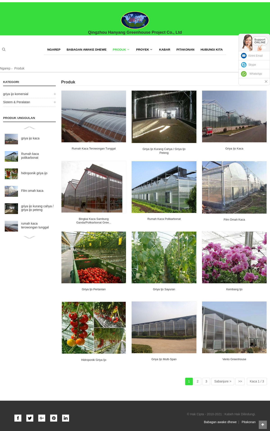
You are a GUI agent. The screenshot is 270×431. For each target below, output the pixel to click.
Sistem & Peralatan (16, 102)
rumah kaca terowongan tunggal (35, 225)
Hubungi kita (211, 49)
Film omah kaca (32, 190)
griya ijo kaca (30, 138)
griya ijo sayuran (164, 289)
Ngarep (53, 49)
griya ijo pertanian (94, 289)
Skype (252, 64)
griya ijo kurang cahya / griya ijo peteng (37, 208)
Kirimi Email (255, 55)
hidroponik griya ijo (34, 173)
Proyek (144, 49)
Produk (121, 49)
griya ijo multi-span (164, 359)
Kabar (164, 49)
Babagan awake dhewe (87, 49)
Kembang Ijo (234, 289)
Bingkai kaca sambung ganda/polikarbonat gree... (93, 220)
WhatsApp (256, 73)
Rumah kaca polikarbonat (30, 155)
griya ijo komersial (15, 94)
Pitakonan (185, 49)
